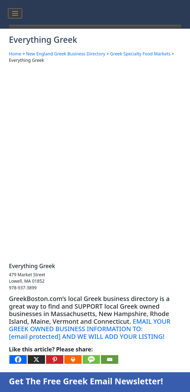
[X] (36, 359)
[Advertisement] (95, 102)
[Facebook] (18, 359)
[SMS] (91, 359)
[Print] (73, 359)
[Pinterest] (54, 359)
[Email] (109, 359)
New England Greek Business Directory (65, 54)
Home (15, 54)
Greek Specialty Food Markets (140, 54)
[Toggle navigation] (15, 13)
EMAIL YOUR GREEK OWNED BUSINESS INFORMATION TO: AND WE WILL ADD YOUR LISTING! (89, 329)
